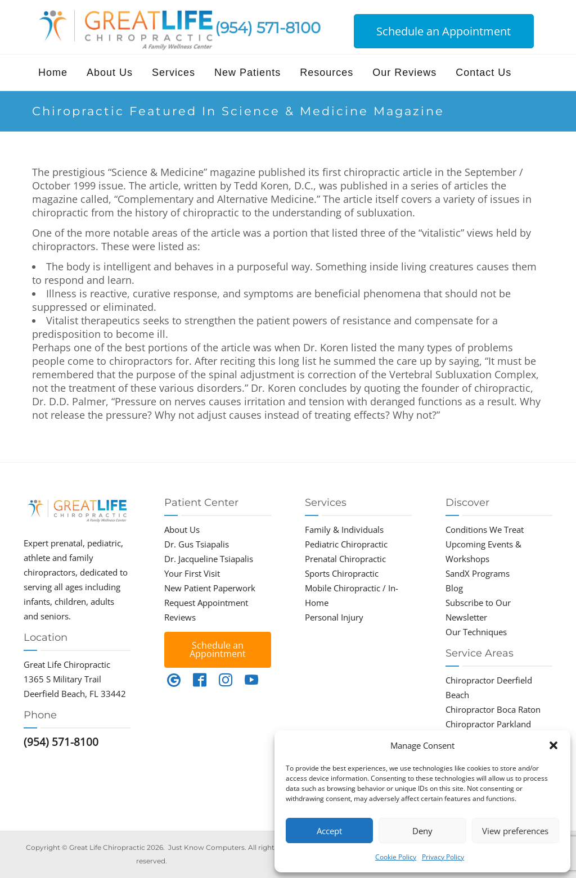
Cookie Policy (395, 857)
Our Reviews (404, 72)
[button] (553, 745)
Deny (422, 830)
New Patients (247, 72)
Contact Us (483, 72)
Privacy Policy (443, 857)
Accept (329, 830)
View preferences (515, 830)
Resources (326, 72)
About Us (110, 72)
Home (53, 72)
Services (173, 72)
